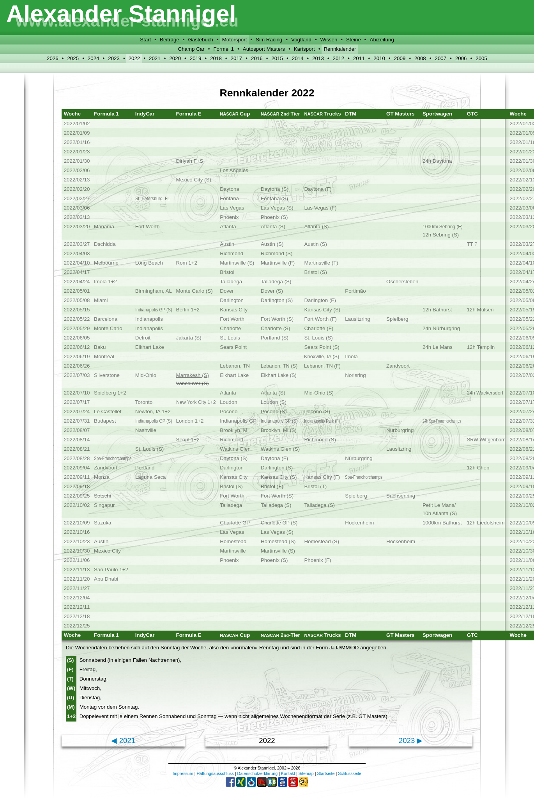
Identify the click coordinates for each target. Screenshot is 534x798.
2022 (134, 58)
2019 (196, 58)
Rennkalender (340, 49)
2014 (298, 58)
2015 (277, 58)
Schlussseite (349, 773)
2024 (93, 58)
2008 (420, 58)
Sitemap (306, 773)
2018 (216, 58)
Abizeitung (382, 40)
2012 (339, 58)
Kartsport (304, 49)
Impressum (183, 773)
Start (145, 40)
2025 (73, 58)
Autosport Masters (264, 49)
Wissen (329, 40)
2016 (257, 58)
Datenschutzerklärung (257, 773)
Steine (353, 40)
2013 (318, 58)
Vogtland (301, 40)
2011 (359, 58)
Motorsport (234, 40)
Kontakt (288, 773)
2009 (400, 58)
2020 (175, 58)
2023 (114, 58)
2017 (236, 58)
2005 (481, 58)
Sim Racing (269, 40)
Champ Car (191, 49)
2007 (440, 58)
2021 (155, 58)
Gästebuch (200, 40)
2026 (52, 58)
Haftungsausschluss (214, 773)
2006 (461, 58)
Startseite (325, 773)
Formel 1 (223, 49)
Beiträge (169, 40)
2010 (379, 58)
